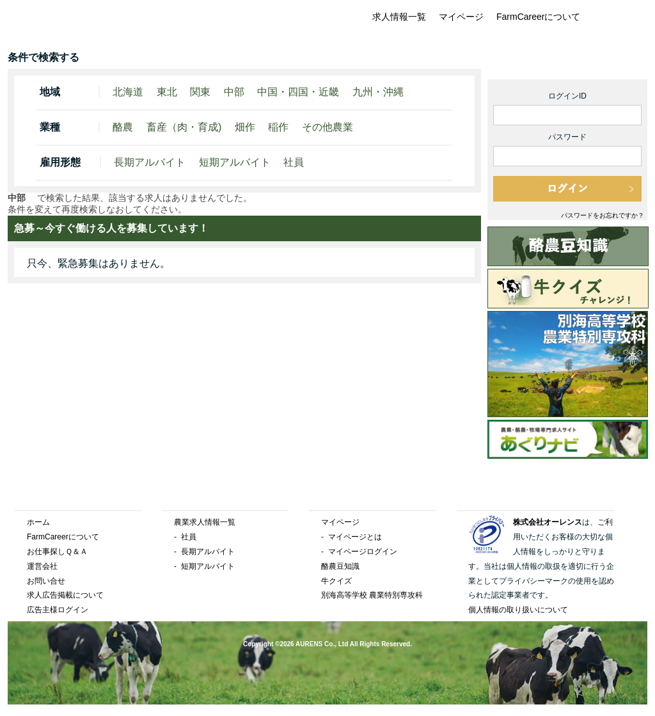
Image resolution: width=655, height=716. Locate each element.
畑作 (245, 127)
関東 (200, 91)
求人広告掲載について (65, 595)
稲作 (278, 127)
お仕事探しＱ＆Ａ (57, 551)
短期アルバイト (235, 162)
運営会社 (42, 566)
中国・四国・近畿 (298, 91)
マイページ (461, 17)
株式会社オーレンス (547, 522)
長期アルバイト (149, 162)
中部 (234, 91)
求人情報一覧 (399, 17)
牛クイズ (336, 581)
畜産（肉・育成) (183, 127)
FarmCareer (86, 24)
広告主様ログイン (57, 609)
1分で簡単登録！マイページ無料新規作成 (567, 61)
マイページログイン (362, 551)
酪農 (123, 127)
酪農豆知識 (340, 566)
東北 (167, 91)
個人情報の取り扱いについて (518, 609)
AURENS (309, 644)
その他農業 (327, 127)
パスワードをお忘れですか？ (602, 215)
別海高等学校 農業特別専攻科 (372, 595)
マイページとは (355, 536)
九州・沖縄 (378, 91)
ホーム (38, 522)
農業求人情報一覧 (204, 522)
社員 (293, 162)
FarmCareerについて (538, 17)
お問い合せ (46, 581)
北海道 (128, 91)
